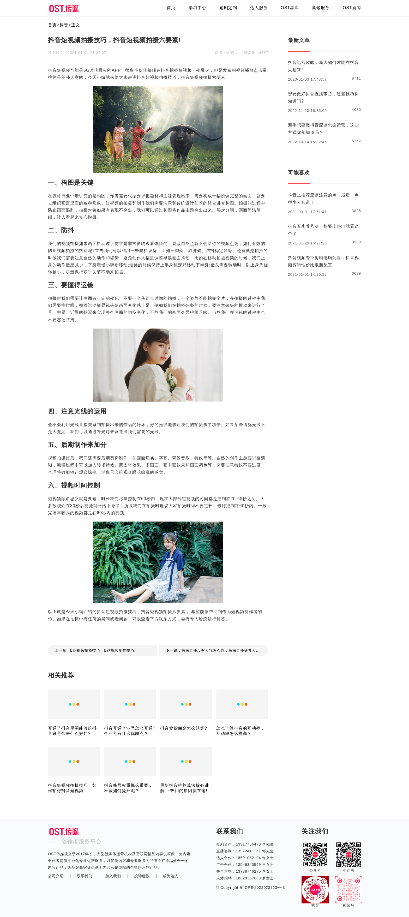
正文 (75, 25)
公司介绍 (56, 876)
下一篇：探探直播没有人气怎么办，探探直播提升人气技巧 (217, 650)
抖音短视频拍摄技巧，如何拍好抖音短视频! (72, 788)
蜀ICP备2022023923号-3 (261, 887)
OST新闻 (352, 7)
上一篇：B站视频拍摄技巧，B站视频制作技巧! (95, 650)
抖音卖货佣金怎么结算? (183, 728)
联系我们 (84, 876)
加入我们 (113, 876)
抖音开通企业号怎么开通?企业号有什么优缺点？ (129, 731)
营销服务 (321, 7)
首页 (171, 7)
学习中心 (197, 7)
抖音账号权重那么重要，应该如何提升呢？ (128, 788)
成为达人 (170, 876)
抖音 (63, 25)
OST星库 (290, 7)
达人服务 (259, 7)
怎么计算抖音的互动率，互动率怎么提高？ (240, 731)
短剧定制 (228, 7)
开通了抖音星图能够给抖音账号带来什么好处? (72, 731)
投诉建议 (142, 876)
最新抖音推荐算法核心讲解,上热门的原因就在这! (184, 788)
